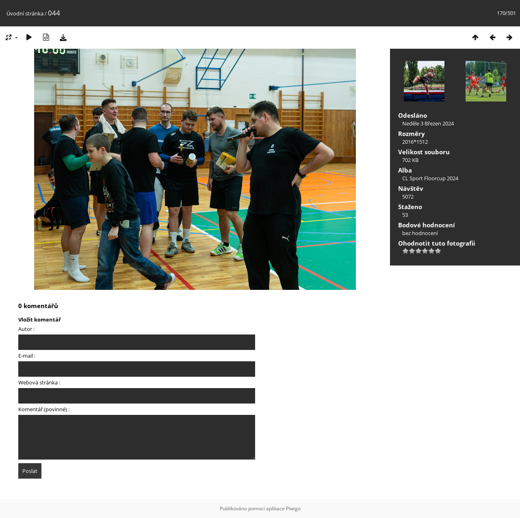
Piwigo (293, 508)
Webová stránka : (39, 382)
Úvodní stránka (24, 13)
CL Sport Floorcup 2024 (430, 178)
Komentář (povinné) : (43, 409)
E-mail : (26, 355)
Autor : (26, 328)
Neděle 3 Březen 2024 (428, 123)
